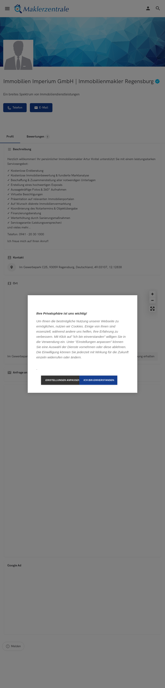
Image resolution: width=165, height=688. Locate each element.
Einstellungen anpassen (62, 380)
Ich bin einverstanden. (99, 380)
